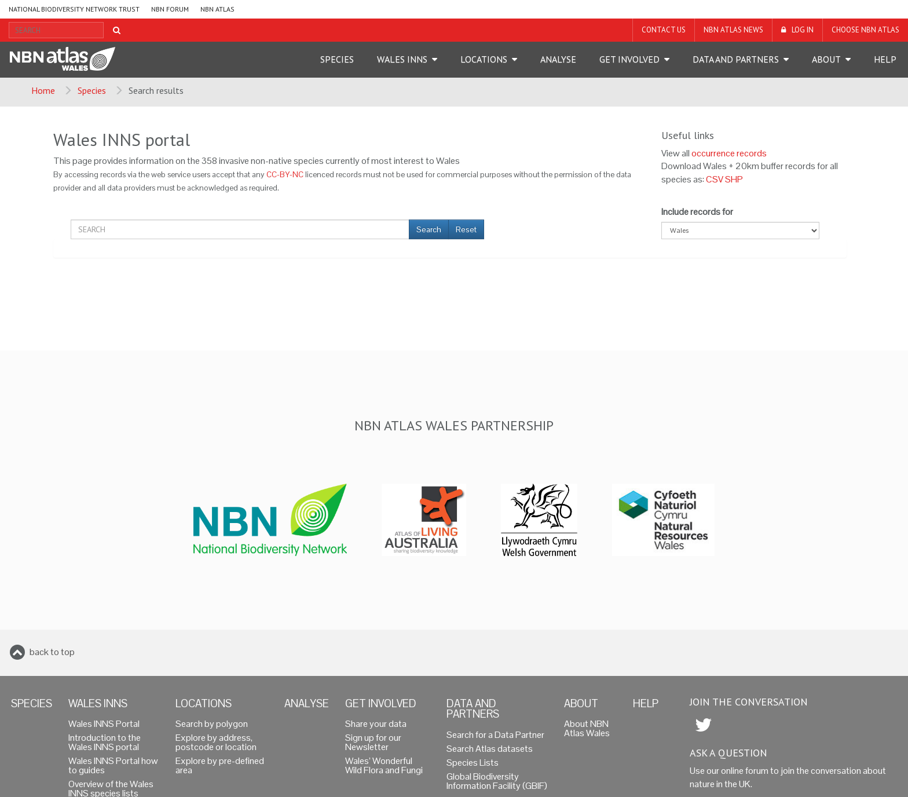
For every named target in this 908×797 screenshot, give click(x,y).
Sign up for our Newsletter (373, 742)
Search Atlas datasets (489, 749)
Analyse (558, 59)
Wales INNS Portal (104, 724)
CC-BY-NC (284, 175)
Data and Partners (736, 59)
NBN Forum (170, 9)
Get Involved (629, 59)
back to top (52, 652)
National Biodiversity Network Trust (74, 9)
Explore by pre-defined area (219, 765)
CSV (714, 179)
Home (43, 90)
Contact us (664, 30)
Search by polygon (211, 724)
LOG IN (803, 30)
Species (337, 59)
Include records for (697, 212)
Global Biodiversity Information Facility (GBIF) (496, 781)
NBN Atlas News (733, 30)
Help (885, 59)
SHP (734, 179)
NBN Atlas (217, 9)
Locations (483, 59)
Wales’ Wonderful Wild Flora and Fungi (384, 765)
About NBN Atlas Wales (587, 728)
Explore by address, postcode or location (216, 742)
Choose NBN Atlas (865, 30)
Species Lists (472, 762)
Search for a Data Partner (495, 735)
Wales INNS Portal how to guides (113, 765)
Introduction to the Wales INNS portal (104, 742)
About (826, 59)
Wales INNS (402, 59)
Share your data (376, 724)
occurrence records (729, 153)
